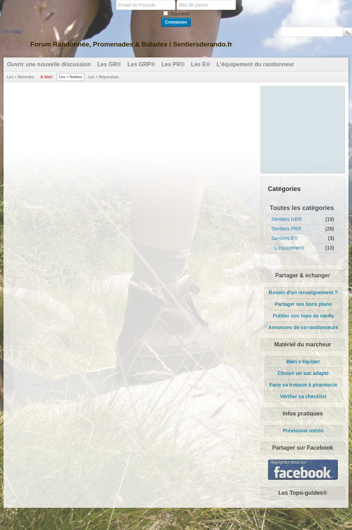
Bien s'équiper (303, 361)
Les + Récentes (20, 77)
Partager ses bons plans (303, 304)
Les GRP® (141, 64)
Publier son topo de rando (303, 316)
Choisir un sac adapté (303, 373)
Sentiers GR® (286, 219)
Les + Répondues (103, 77)
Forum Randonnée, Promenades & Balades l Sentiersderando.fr (131, 44)
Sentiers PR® (286, 229)
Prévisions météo (303, 430)
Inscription (13, 31)
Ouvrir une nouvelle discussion (49, 64)
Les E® (200, 64)
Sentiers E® (284, 238)
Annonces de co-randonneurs (303, 327)
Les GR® (109, 64)
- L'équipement (287, 248)
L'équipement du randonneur (255, 64)
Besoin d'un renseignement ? (303, 292)
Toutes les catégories (302, 207)
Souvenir (180, 14)
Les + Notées (70, 77)
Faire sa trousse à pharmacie (303, 385)
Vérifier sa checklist (303, 396)
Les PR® (173, 64)
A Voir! (46, 77)
